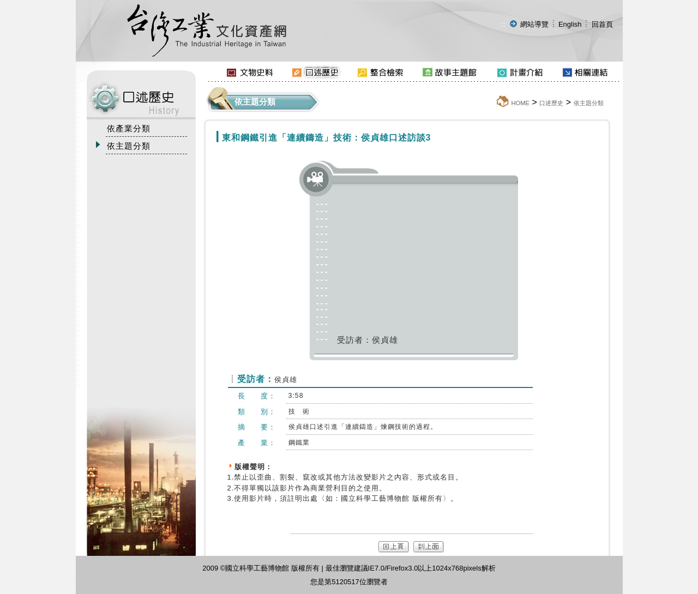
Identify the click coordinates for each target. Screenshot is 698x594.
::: (503, 24)
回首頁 (602, 24)
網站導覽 (534, 24)
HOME (520, 103)
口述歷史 (551, 103)
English (570, 24)
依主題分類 (589, 103)
